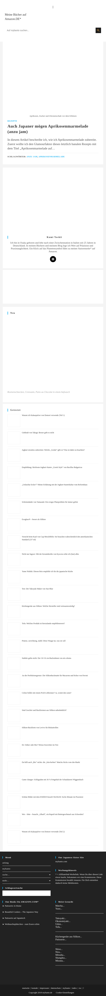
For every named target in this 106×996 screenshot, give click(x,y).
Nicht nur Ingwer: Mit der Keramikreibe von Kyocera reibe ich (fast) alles (50, 554)
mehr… (26, 880)
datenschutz (56, 988)
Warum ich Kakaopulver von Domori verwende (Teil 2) (43, 832)
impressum (44, 988)
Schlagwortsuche (14, 888)
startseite (25, 988)
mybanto (6, 868)
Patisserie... (60, 939)
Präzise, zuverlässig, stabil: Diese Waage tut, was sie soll (43, 641)
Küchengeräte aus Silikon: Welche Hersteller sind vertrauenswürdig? (48, 606)
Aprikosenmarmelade (52, 157)
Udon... (59, 924)
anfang (5, 863)
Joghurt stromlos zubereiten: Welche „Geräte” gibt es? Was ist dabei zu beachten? (53, 450)
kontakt (35, 988)
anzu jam (32, 157)
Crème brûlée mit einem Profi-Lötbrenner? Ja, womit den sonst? (46, 693)
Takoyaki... (60, 918)
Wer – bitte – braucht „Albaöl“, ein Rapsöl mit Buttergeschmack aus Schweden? (53, 814)
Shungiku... (60, 957)
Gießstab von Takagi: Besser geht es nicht (38, 432)
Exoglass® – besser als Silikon (34, 519)
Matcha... (59, 905)
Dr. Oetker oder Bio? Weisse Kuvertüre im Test (40, 745)
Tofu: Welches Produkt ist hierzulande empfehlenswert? (43, 623)
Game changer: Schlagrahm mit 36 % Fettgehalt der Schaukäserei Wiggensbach (52, 779)
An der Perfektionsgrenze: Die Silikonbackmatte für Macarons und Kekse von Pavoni (55, 675)
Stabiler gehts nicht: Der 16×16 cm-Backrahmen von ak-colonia (46, 658)
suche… (26, 874)
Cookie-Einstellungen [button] (65, 992)
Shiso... (59, 949)
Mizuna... (60, 960)
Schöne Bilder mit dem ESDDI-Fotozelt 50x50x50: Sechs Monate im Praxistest (52, 797)
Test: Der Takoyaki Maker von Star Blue (37, 589)
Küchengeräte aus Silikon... (68, 936)
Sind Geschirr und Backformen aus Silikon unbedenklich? (44, 710)
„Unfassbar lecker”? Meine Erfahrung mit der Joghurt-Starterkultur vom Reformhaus (54, 485)
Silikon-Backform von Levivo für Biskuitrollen (40, 727)
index (74, 988)
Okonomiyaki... (62, 921)
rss (80, 988)
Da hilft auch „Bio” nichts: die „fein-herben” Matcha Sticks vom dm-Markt (51, 762)
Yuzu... (58, 908)
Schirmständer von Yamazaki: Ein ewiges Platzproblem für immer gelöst (50, 502)
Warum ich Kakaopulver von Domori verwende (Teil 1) (43, 415)
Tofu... (58, 927)
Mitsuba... (60, 955)
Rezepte (12, 121)
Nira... (58, 952)
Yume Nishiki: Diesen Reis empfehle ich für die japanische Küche (47, 571)
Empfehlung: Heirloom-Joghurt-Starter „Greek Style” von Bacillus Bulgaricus (52, 467)
